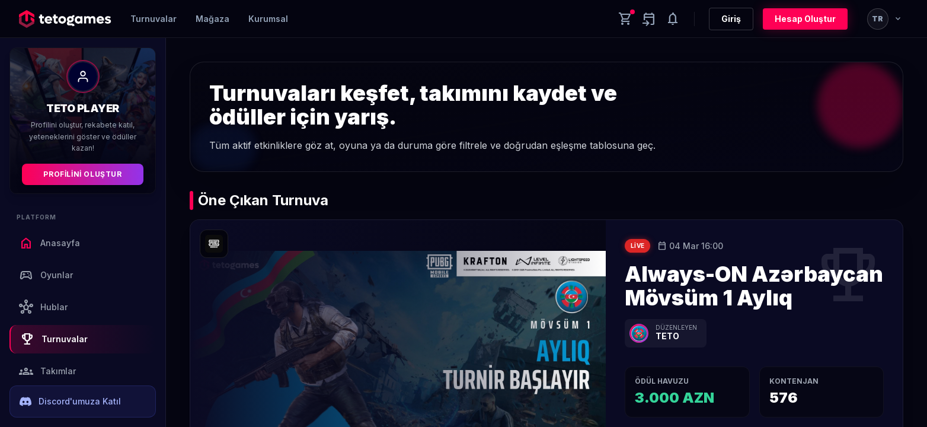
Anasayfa (49, 243)
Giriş (731, 19)
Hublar (43, 307)
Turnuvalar (153, 19)
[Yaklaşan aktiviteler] (649, 19)
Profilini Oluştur (82, 174)
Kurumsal (268, 19)
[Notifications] (673, 19)
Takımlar (47, 371)
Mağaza (212, 19)
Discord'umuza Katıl (70, 401)
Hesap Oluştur (805, 19)
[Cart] (625, 19)
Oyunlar (46, 275)
